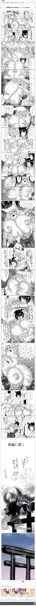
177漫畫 (2, 0)
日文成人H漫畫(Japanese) (6, 2)
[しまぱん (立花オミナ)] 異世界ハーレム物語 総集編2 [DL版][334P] (31, 596)
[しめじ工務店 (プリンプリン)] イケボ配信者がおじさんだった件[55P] (22, 596)
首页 (2, 2)
